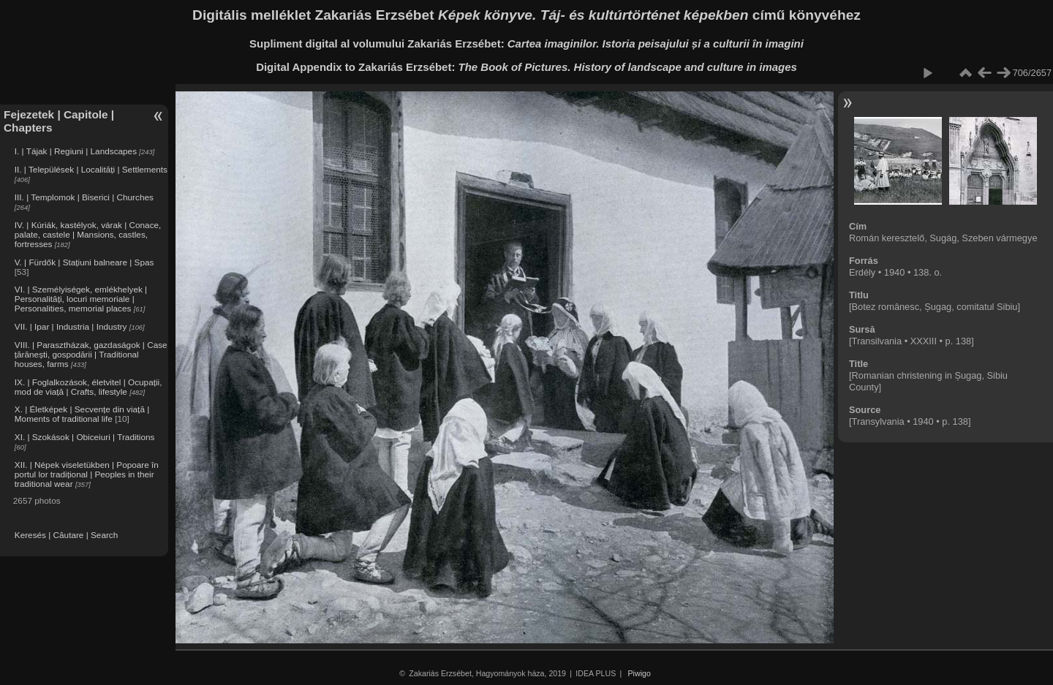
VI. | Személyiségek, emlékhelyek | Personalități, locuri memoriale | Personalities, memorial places (81, 298)
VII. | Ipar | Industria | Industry (71, 326)
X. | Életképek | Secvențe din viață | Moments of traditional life (82, 413)
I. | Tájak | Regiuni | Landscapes (76, 151)
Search (104, 535)
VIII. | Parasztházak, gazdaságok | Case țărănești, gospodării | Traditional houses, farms (91, 354)
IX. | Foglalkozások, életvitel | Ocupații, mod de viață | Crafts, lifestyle (88, 386)
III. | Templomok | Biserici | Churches (84, 197)
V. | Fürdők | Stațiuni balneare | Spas (84, 262)
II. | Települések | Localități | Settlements (91, 169)
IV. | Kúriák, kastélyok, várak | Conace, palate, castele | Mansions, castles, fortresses (88, 234)
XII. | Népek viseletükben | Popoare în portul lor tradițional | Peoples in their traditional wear (87, 474)
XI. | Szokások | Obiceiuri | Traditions (85, 437)
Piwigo (639, 673)
